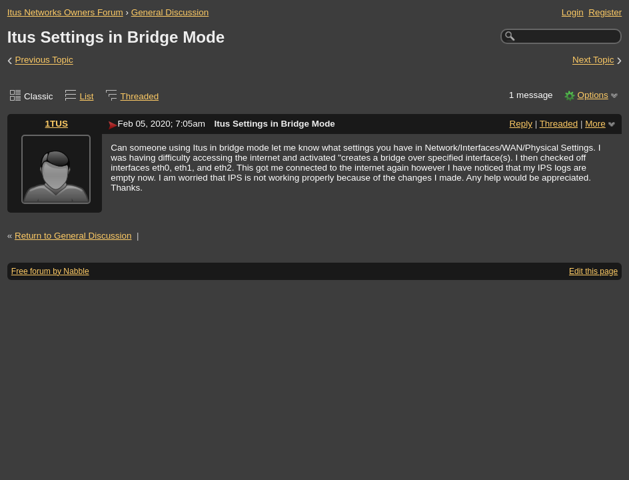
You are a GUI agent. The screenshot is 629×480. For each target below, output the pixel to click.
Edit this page (593, 271)
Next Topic (593, 60)
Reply (521, 124)
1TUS (56, 124)
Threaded (140, 96)
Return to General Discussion (73, 236)
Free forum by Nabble (50, 271)
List (87, 96)
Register (605, 12)
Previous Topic (44, 60)
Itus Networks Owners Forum (65, 12)
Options (592, 95)
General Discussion (170, 12)
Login (573, 12)
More (595, 124)
